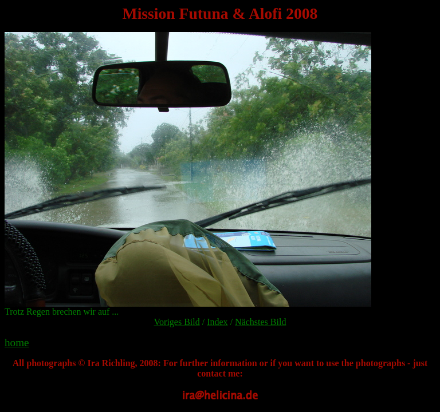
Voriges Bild (177, 322)
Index (217, 322)
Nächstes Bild (260, 322)
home (17, 342)
